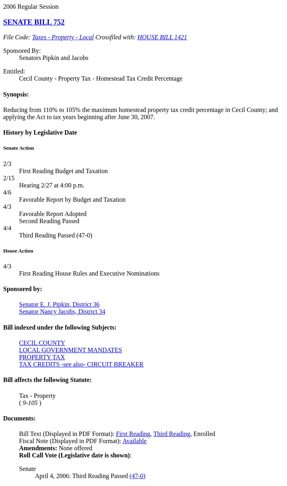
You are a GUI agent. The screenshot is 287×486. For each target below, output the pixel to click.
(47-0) (137, 475)
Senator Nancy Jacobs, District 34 (62, 311)
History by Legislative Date (40, 132)
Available (134, 441)
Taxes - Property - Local (63, 37)
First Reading (133, 433)
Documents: (19, 418)
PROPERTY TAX (42, 357)
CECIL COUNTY (42, 342)
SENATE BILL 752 (34, 22)
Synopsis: (16, 94)
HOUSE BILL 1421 (162, 37)
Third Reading (171, 433)
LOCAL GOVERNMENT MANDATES (70, 350)
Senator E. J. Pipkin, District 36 (59, 304)
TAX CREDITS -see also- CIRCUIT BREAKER (81, 364)
